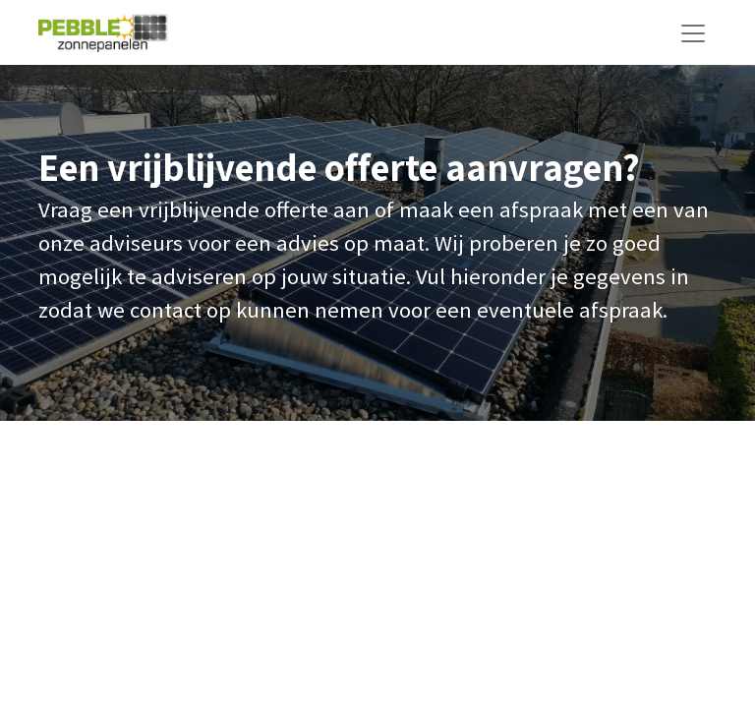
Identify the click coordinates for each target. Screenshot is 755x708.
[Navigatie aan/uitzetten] (693, 32)
